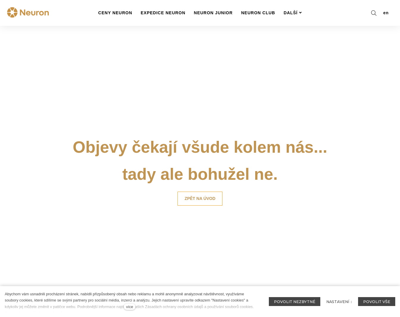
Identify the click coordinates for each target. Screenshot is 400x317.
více (129, 307)
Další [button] (293, 12)
